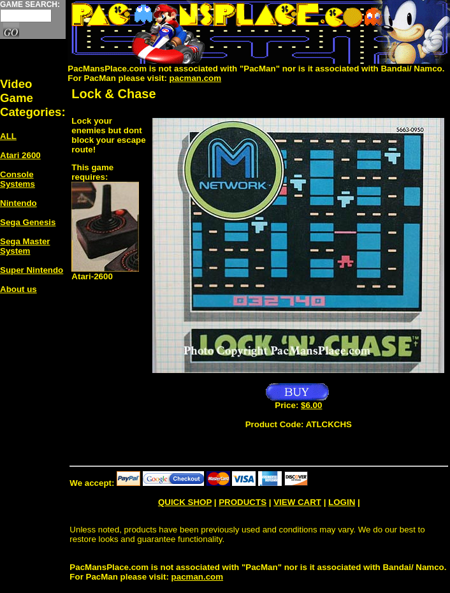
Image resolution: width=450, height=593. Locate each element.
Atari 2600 (20, 155)
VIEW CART (297, 502)
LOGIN (341, 502)
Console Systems (17, 179)
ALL (8, 136)
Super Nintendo (31, 270)
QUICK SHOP (185, 502)
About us (18, 289)
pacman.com (195, 78)
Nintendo (18, 203)
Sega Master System (25, 246)
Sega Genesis (27, 222)
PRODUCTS (242, 502)
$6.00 (311, 405)
